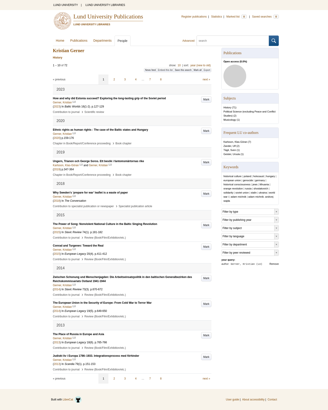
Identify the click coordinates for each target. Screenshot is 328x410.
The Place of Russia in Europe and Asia (78, 334)
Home (60, 40)
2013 (57, 342)
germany (260, 180)
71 (234, 107)
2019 (57, 169)
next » (206, 79)
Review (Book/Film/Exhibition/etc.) (105, 237)
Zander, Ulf (229, 146)
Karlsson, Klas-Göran (235, 141)
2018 (57, 200)
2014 (57, 289)
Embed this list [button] (165, 70)
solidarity (228, 192)
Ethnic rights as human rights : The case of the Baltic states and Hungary (100, 129)
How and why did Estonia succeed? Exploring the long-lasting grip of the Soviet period (109, 98)
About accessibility (253, 399)
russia (248, 188)
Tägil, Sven (229, 150)
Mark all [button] (198, 70)
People (123, 41)
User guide (232, 399)
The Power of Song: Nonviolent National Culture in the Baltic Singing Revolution (105, 224)
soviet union (242, 192)
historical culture (232, 176)
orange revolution (233, 188)
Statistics (216, 16)
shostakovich (261, 188)
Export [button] (207, 70)
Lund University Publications (108, 16)
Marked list (236, 16)
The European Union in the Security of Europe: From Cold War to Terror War (102, 302)
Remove (274, 263)
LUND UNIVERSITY (65, 5)
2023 (57, 106)
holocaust (258, 176)
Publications (78, 40)
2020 (57, 138)
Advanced (188, 40)
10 (179, 65)
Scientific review (94, 112)
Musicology (229, 119)
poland (247, 176)
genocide (248, 180)
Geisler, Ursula (231, 154)
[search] (233, 41)
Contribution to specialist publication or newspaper (83, 206)
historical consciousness (237, 184)
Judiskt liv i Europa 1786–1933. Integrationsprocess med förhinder (96, 355)
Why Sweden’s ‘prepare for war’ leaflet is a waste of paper (90, 192)
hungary (270, 176)
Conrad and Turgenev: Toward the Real (78, 245)
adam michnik (238, 196)
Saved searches (265, 16)
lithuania (264, 184)
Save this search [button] (183, 70)
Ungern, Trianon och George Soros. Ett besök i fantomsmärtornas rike (98, 161)
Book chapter (123, 143)
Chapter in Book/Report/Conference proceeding (82, 143)
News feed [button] (150, 70)
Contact (272, 399)
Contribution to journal (66, 112)
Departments (102, 40)
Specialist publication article (135, 206)
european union (232, 180)
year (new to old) (200, 65)
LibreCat (72, 399)
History (227, 107)
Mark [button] (206, 99)
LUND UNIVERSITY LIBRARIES (105, 5)
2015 (57, 232)
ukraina (263, 192)
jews (255, 184)
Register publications (194, 16)
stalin (254, 192)
